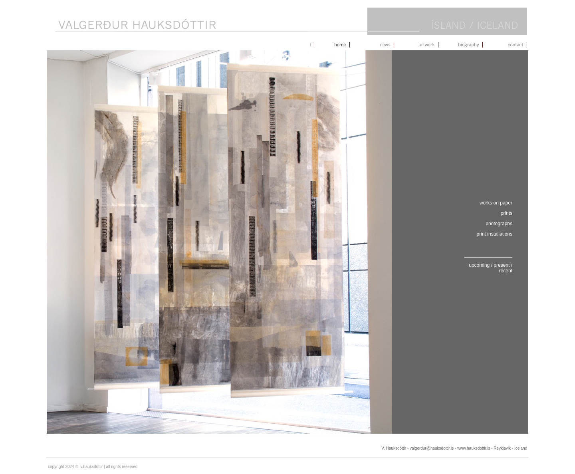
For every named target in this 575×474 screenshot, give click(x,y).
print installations (494, 234)
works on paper (496, 203)
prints (506, 213)
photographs (499, 223)
